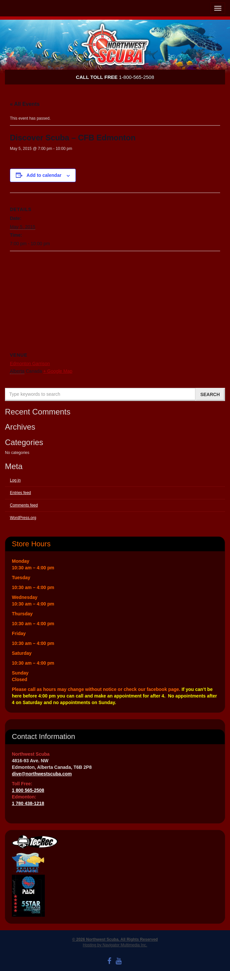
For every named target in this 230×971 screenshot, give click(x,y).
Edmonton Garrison (30, 363)
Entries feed (20, 492)
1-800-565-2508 (115, 77)
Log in (15, 480)
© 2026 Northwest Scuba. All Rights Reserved (115, 939)
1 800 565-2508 (28, 790)
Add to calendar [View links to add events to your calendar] (44, 175)
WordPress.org (23, 517)
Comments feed (24, 505)
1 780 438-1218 (28, 803)
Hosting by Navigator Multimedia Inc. (115, 945)
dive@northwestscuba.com (42, 773)
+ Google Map (57, 371)
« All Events (25, 104)
